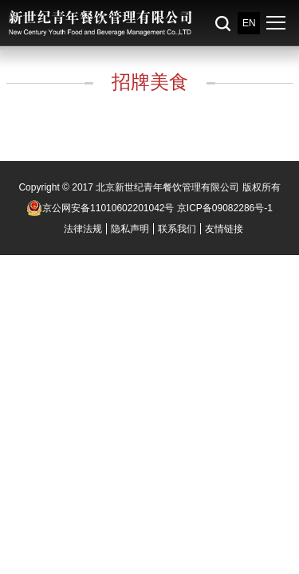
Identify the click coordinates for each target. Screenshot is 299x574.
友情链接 (224, 228)
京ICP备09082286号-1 (225, 208)
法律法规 (83, 228)
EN (249, 23)
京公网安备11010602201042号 (100, 208)
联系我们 (177, 228)
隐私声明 (130, 228)
